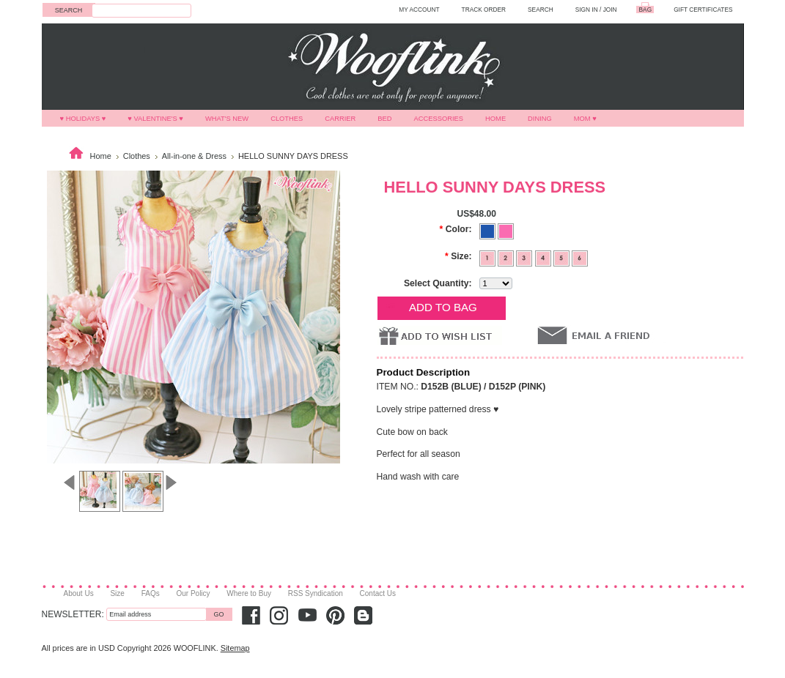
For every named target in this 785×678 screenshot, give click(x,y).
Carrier (340, 118)
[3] (525, 257)
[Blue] (488, 230)
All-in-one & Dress (194, 156)
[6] (580, 257)
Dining (540, 118)
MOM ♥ (585, 118)
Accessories (439, 118)
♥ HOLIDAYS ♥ (83, 118)
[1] (488, 257)
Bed (384, 118)
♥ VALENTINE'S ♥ (155, 118)
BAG (645, 9)
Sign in (586, 9)
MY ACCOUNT (419, 9)
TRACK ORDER (484, 9)
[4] (544, 257)
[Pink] (506, 230)
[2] (507, 257)
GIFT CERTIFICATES (703, 9)
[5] (562, 257)
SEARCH (540, 9)
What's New (226, 118)
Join (610, 9)
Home (495, 118)
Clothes (286, 118)
